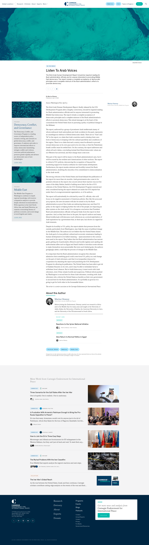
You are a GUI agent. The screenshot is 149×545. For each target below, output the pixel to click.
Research (20, 4)
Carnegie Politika (47, 408)
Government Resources (83, 526)
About (34, 4)
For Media (79, 524)
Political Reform (53, 349)
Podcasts (79, 510)
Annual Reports (80, 517)
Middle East (74, 349)
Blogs (78, 507)
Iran (118, 4)
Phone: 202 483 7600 (18, 515)
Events (78, 504)
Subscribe (103, 515)
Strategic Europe (47, 432)
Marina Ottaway (52, 96)
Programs (79, 501)
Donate (139, 4)
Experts (39, 4)
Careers (78, 519)
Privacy (78, 521)
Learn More (18, 162)
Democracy (110, 4)
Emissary (27, 4)
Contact (78, 515)
